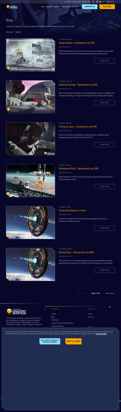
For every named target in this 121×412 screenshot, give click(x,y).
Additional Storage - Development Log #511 (78, 85)
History (56, 6)
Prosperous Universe (12, 7)
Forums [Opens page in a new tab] (74, 1)
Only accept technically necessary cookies (50, 341)
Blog (53, 317)
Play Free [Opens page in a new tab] (107, 7)
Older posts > (110, 293)
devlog (9, 32)
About (43, 6)
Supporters (67, 1)
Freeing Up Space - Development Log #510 (78, 126)
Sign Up (90, 317)
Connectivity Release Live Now (72, 210)
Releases (74, 6)
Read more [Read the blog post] (104, 61)
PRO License (66, 6)
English (112, 1)
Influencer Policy (57, 326)
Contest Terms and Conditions (62, 323)
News (78, 1)
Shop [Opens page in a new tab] (89, 1)
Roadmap (50, 6)
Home (53, 314)
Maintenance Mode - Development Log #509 (78, 168)
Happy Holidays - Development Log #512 (77, 43)
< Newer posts (81, 293)
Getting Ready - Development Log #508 (76, 252)
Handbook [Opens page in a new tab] (84, 1)
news (18, 32)
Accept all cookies (73, 341)
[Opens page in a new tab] (97, 2)
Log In (93, 1)
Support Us (90, 7)
